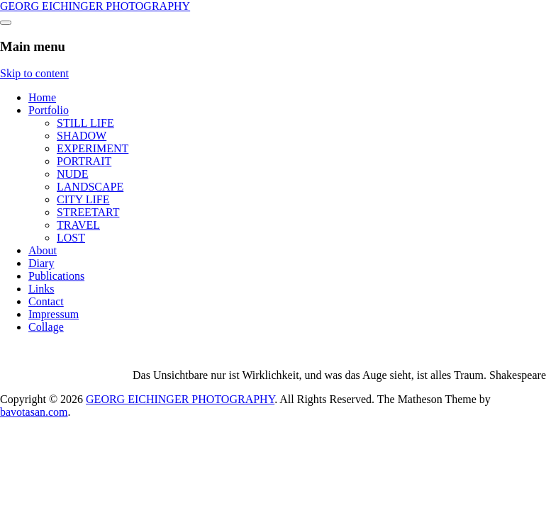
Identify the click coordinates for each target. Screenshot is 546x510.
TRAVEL (78, 225)
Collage (46, 327)
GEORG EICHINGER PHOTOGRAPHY (95, 6)
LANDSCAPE (90, 187)
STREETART (88, 212)
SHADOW (81, 136)
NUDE (72, 174)
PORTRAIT (84, 161)
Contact (46, 301)
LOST (71, 238)
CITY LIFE (83, 199)
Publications (56, 276)
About (42, 250)
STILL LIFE (85, 123)
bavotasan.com (34, 412)
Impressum (53, 314)
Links (41, 289)
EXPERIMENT (92, 148)
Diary (41, 263)
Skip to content (34, 73)
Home (42, 97)
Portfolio (48, 110)
